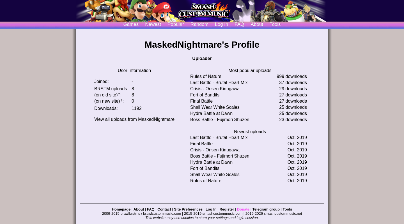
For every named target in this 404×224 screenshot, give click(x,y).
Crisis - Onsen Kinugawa (215, 88)
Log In (211, 209)
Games (131, 24)
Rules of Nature (205, 76)
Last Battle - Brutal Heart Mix (219, 82)
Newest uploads (250, 131)
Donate (243, 209)
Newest (153, 24)
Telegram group (266, 209)
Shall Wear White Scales (215, 107)
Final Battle (201, 101)
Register (226, 209)
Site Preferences (188, 209)
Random (199, 24)
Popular (175, 24)
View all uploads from (134, 119)
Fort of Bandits (204, 95)
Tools (275, 24)
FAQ (239, 24)
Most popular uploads (250, 70)
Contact (164, 209)
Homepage (121, 209)
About (257, 24)
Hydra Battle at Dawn (211, 113)
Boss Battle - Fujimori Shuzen (219, 119)
